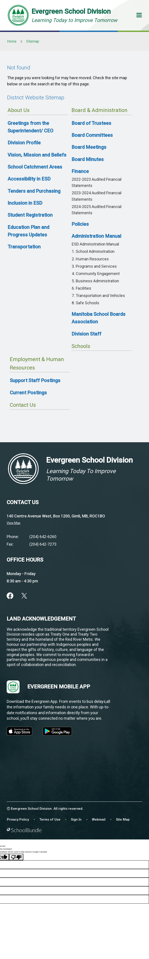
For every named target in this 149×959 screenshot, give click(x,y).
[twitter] (24, 595)
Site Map (123, 819)
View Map (13, 523)
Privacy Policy (18, 819)
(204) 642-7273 (42, 544)
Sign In (76, 819)
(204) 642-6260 (42, 536)
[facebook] (10, 595)
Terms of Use (49, 819)
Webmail (98, 819)
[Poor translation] (16, 857)
